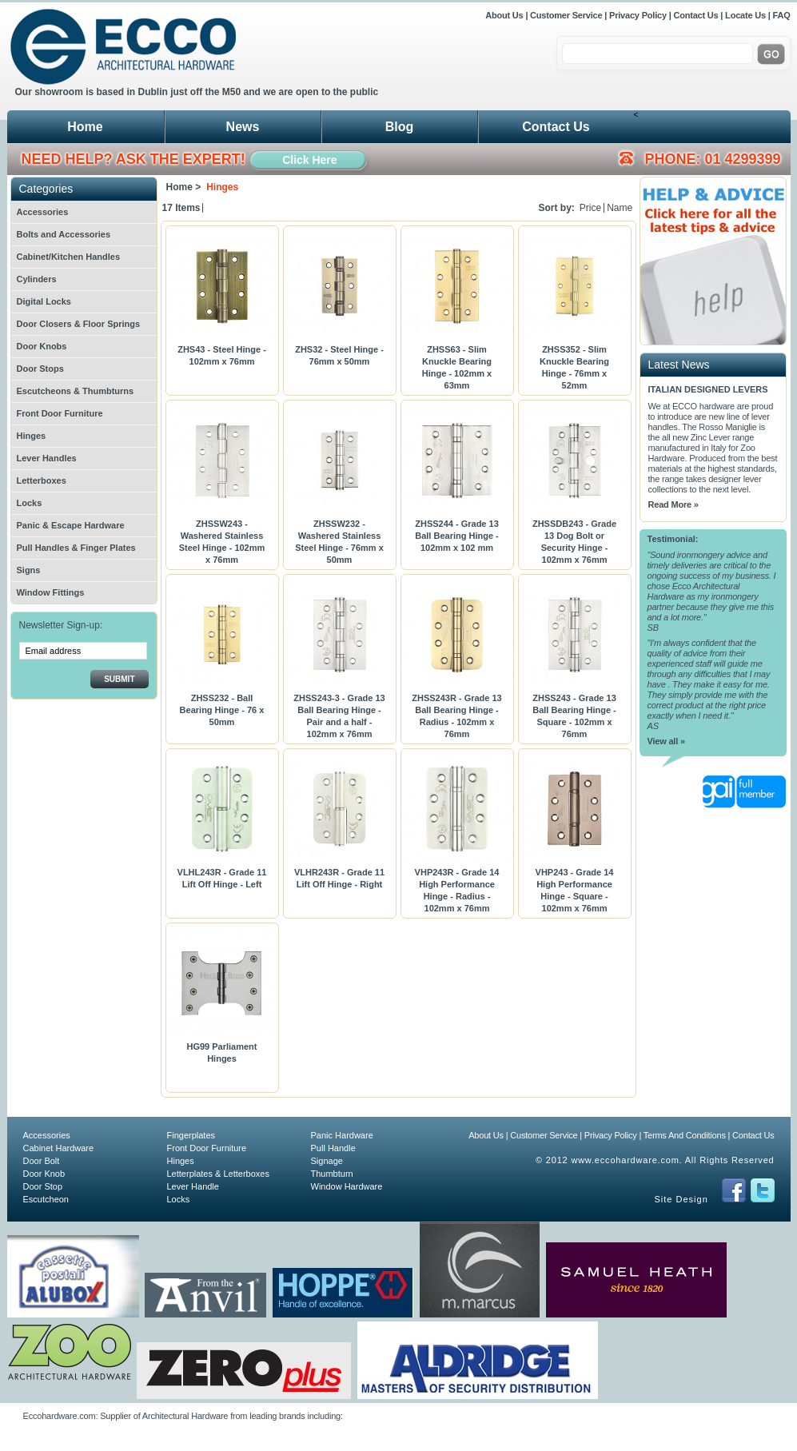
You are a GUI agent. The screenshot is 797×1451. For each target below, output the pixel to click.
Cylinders (37, 279)
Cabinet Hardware (58, 1148)
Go (771, 54)
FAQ (781, 15)
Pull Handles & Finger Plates (76, 547)
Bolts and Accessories (64, 234)
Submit (119, 679)
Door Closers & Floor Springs (79, 324)
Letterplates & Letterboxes (218, 1173)
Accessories (43, 212)
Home (84, 127)
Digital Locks (44, 301)
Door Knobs (42, 346)
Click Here (309, 159)
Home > (183, 187)
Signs (29, 570)
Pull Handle (333, 1148)
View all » (666, 741)
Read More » (673, 504)
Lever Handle (193, 1186)
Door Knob (44, 1173)
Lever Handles (47, 458)
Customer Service (566, 15)
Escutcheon (46, 1199)
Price (590, 208)
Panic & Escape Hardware (71, 525)
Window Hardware (347, 1186)
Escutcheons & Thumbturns (75, 391)
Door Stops (40, 368)
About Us (505, 15)
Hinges (31, 435)
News (243, 127)
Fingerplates (191, 1135)
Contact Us (695, 15)
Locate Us (745, 15)
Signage (327, 1161)
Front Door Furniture (60, 413)
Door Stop (43, 1186)
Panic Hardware (342, 1135)
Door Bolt (41, 1161)
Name (619, 208)
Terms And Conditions (685, 1135)
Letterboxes (41, 480)
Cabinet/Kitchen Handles (69, 256)
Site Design (681, 1199)
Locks (29, 503)
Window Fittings (51, 592)
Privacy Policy (638, 15)
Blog (399, 127)
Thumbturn (332, 1173)
